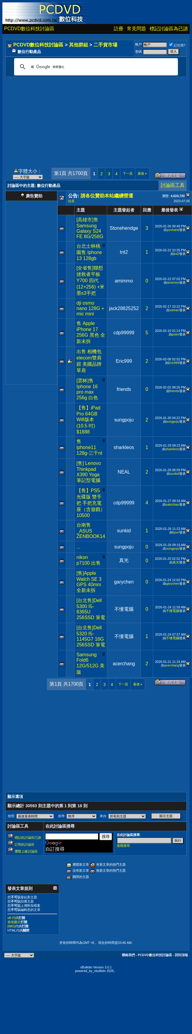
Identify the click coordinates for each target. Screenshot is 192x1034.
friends (124, 389)
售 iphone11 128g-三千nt (89, 447)
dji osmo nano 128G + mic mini (90, 308)
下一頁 (128, 173)
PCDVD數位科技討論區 (29, 28)
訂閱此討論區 (24, 844)
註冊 (118, 28)
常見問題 (136, 28)
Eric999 (124, 361)
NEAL (124, 471)
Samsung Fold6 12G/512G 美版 (90, 663)
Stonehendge (124, 228)
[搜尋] (95, 66)
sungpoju (123, 419)
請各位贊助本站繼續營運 (107, 195)
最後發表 (169, 210)
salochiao (172, 504)
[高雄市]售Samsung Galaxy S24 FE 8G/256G (89, 228)
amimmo (124, 280)
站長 (71, 201)
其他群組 (78, 44)
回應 (147, 210)
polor (175, 334)
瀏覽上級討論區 (26, 851)
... (78, 546)
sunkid (174, 473)
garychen (124, 581)
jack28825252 (124, 308)
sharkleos (124, 447)
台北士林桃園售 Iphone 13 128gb (89, 252)
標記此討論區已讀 (28, 837)
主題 (80, 210)
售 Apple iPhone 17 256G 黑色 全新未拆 (90, 332)
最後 (142, 173)
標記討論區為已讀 (169, 28)
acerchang (124, 663)
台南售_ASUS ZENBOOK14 (90, 530)
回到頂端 (181, 955)
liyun (176, 532)
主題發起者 (123, 210)
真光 (124, 560)
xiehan (174, 310)
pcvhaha (173, 230)
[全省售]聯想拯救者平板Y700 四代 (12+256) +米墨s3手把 (90, 280)
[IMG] (11, 926)
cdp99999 (123, 332)
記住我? (177, 45)
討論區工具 (173, 185)
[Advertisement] (96, 119)
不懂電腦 (123, 609)
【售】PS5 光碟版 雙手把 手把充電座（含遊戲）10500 (90, 503)
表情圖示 (14, 922)
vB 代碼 (13, 918)
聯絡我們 (128, 955)
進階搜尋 (123, 845)
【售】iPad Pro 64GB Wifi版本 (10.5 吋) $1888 (88, 419)
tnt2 (124, 252)
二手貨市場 (105, 44)
